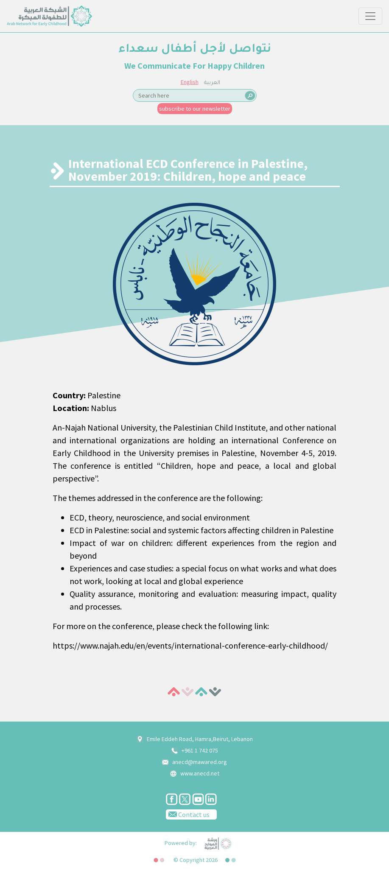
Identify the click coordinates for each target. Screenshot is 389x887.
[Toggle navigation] (370, 16)
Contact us (188, 814)
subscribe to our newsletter (194, 108)
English (190, 82)
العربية (212, 83)
